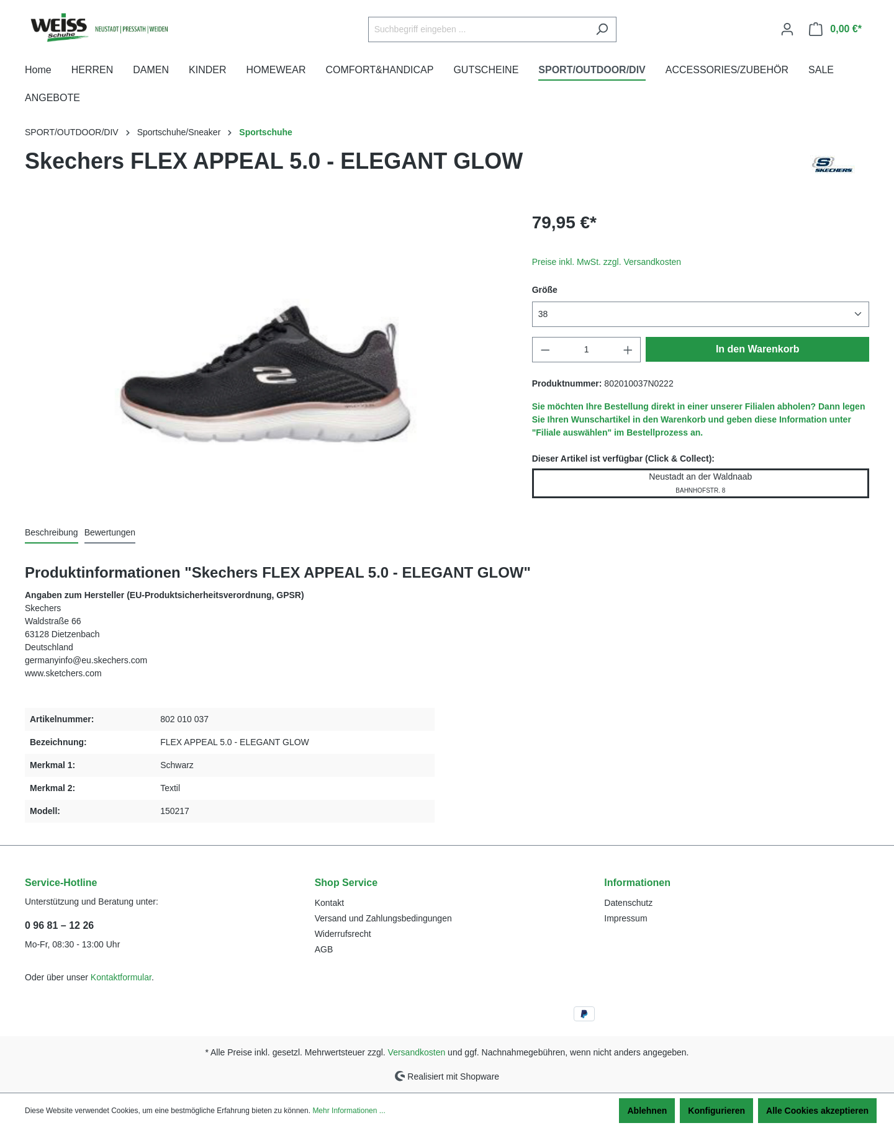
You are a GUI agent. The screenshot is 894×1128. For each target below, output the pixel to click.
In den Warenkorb (758, 349)
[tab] (51, 533)
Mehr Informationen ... (348, 1110)
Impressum (625, 918)
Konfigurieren (716, 1111)
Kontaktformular (121, 977)
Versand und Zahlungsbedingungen (383, 918)
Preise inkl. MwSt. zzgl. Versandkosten (606, 262)
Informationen (637, 882)
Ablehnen (647, 1111)
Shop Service (346, 882)
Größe (545, 290)
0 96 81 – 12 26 (59, 925)
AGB (324, 949)
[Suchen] (601, 29)
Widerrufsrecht (343, 934)
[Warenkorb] (835, 29)
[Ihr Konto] (787, 29)
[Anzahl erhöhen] (628, 349)
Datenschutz (628, 903)
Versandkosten (417, 1052)
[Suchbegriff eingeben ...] (478, 29)
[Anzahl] (586, 349)
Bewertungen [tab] (110, 532)
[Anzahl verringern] (545, 349)
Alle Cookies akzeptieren (817, 1111)
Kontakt (329, 903)
